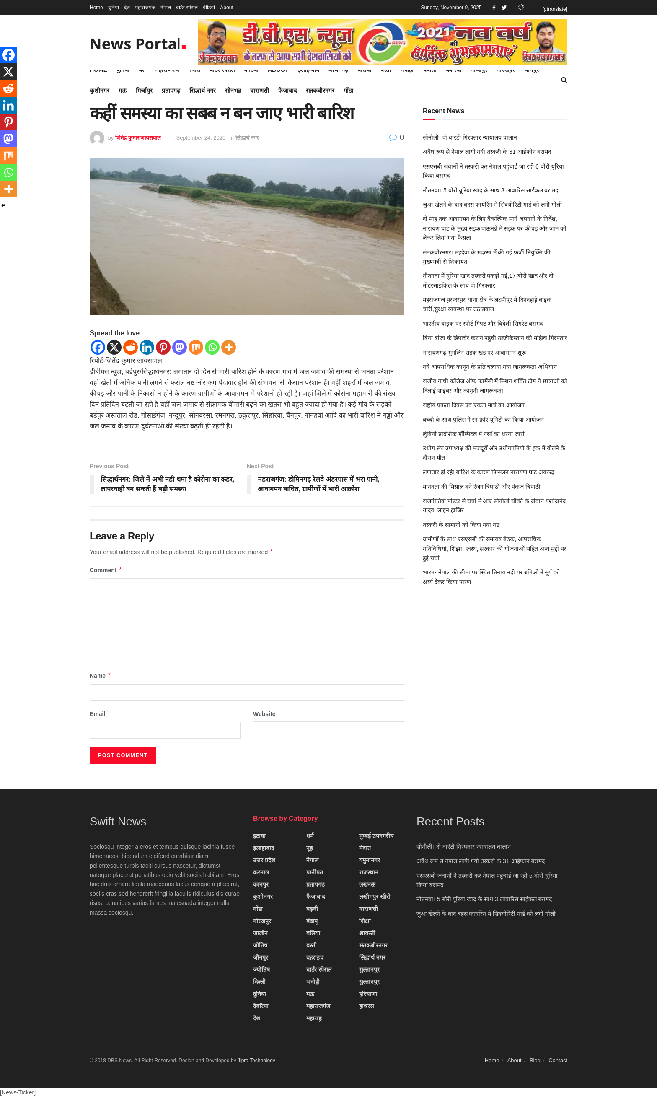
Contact (557, 1060)
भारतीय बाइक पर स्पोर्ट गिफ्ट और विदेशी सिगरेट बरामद (483, 323)
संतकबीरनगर (320, 90)
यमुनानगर (369, 860)
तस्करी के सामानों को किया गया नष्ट (461, 524)
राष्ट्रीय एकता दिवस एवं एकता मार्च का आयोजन (474, 405)
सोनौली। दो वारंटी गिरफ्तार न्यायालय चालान (470, 137)
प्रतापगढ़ (171, 90)
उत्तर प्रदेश (264, 860)
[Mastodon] (179, 347)
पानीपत (314, 872)
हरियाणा (368, 994)
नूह (309, 848)
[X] (114, 347)
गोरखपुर (262, 921)
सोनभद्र (233, 90)
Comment (106, 570)
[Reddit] (130, 347)
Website (264, 714)
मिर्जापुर (144, 90)
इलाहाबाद (263, 848)
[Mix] (196, 347)
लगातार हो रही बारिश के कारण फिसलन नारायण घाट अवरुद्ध (488, 472)
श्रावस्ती (367, 933)
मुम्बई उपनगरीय (376, 835)
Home (96, 7)
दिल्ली (259, 981)
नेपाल (165, 7)
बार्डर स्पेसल (187, 7)
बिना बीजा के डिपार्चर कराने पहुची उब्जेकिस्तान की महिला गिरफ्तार (495, 338)
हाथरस (366, 1006)
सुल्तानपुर (369, 969)
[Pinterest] (163, 347)
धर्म (309, 835)
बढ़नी (312, 908)
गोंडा (348, 90)
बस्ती (311, 945)
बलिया (313, 933)
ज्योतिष (261, 969)
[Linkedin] (147, 347)
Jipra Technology (256, 1060)
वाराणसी (259, 90)
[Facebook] (98, 347)
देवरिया (261, 1006)
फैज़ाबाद (287, 90)
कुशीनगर (99, 90)
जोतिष (260, 945)
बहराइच (314, 957)
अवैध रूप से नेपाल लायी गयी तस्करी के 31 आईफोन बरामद (487, 151)
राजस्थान (368, 872)
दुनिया (113, 7)
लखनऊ (367, 884)
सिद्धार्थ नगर (202, 90)
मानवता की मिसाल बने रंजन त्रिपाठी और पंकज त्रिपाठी (482, 486)
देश (127, 7)
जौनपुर (260, 957)
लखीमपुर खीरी (375, 896)
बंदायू (312, 921)
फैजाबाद (315, 896)
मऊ (123, 90)
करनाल (261, 872)
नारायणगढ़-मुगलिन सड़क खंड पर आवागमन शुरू (474, 352)
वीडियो (209, 7)
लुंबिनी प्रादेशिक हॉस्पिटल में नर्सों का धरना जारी (474, 434)
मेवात (365, 848)
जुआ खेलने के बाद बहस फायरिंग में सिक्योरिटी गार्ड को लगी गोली (492, 204)
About (226, 7)
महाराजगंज (145, 7)
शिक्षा (365, 921)
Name (100, 675)
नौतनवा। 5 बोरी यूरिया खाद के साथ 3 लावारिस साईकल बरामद (490, 190)
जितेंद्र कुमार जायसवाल (138, 138)
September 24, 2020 (200, 138)
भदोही (313, 981)
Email (100, 713)
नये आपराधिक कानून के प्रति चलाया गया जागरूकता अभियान (490, 366)
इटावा (259, 835)
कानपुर (261, 884)
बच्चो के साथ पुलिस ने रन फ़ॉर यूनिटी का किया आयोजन (483, 419)
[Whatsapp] (212, 347)
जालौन (260, 933)
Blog (535, 1060)
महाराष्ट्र (314, 1018)
